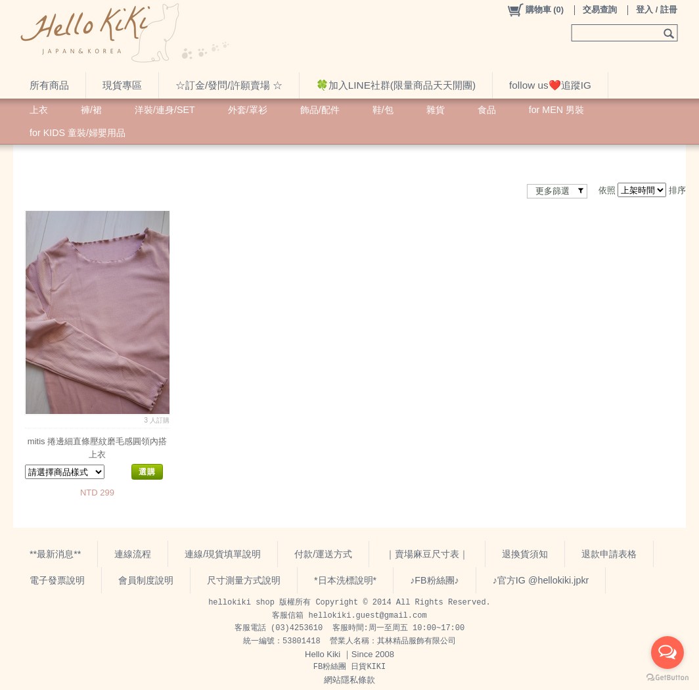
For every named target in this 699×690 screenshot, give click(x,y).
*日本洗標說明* (345, 580)
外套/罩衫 (247, 109)
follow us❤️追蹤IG (550, 85)
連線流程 (132, 554)
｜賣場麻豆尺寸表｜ (427, 554)
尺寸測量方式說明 (244, 580)
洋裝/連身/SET (165, 109)
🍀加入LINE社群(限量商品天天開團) (396, 85)
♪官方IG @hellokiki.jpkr (541, 580)
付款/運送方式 (323, 554)
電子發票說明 (57, 580)
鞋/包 (383, 109)
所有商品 (49, 85)
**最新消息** (55, 554)
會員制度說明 (145, 580)
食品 (487, 109)
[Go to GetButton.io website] (667, 677)
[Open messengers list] (667, 652)
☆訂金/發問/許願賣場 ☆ (228, 85)
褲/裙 (91, 109)
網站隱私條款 (349, 680)
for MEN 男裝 (556, 109)
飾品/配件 (320, 109)
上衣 (39, 109)
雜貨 (435, 109)
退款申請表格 (609, 554)
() (535, 10)
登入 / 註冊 (656, 9)
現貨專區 (122, 85)
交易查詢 (600, 9)
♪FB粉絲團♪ (434, 580)
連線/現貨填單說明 (223, 554)
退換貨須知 (525, 554)
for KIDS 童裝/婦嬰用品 (77, 132)
